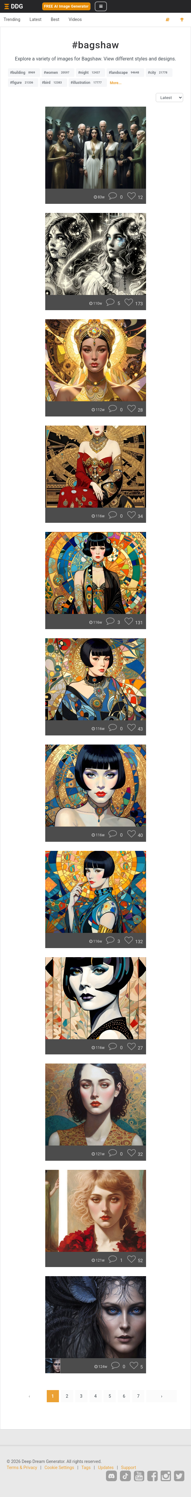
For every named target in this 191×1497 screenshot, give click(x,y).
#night (90, 73)
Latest (39, 19)
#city (159, 73)
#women (58, 73)
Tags (85, 1467)
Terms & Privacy (22, 1467)
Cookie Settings (59, 1467)
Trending (13, 19)
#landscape (125, 73)
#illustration (88, 83)
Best (61, 19)
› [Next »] (161, 1396)
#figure (23, 83)
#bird (53, 83)
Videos (83, 19)
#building (24, 73)
